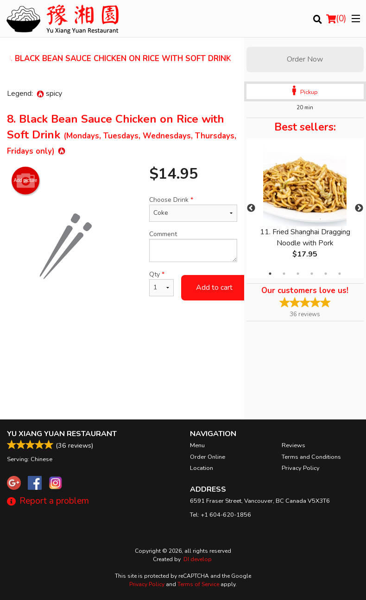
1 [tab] (270, 273)
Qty (161, 283)
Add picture (26, 180)
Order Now (305, 59)
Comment (193, 246)
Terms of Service (198, 584)
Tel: (220, 515)
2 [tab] (284, 273)
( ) (336, 18)
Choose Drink (193, 208)
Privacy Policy (301, 468)
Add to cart (214, 287)
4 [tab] (311, 273)
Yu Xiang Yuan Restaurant (62, 434)
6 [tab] (339, 273)
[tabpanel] (305, 208)
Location (201, 468)
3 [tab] (298, 273)
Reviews (293, 445)
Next (359, 208)
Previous (251, 208)
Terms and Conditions (311, 457)
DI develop (197, 559)
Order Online (207, 457)
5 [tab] (325, 273)
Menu (197, 445)
